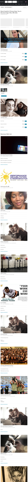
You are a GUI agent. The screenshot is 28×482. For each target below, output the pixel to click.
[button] (6, 2)
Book (25, 53)
